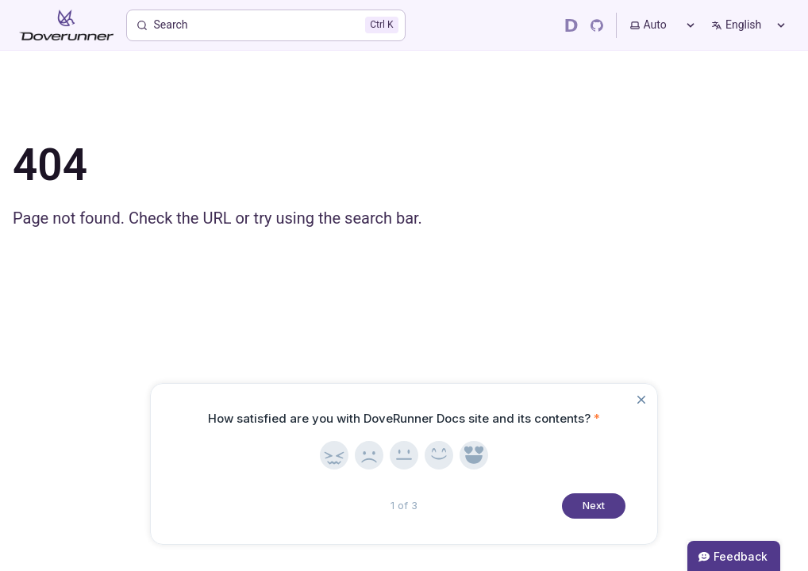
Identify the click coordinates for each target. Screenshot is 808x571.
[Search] (266, 25)
